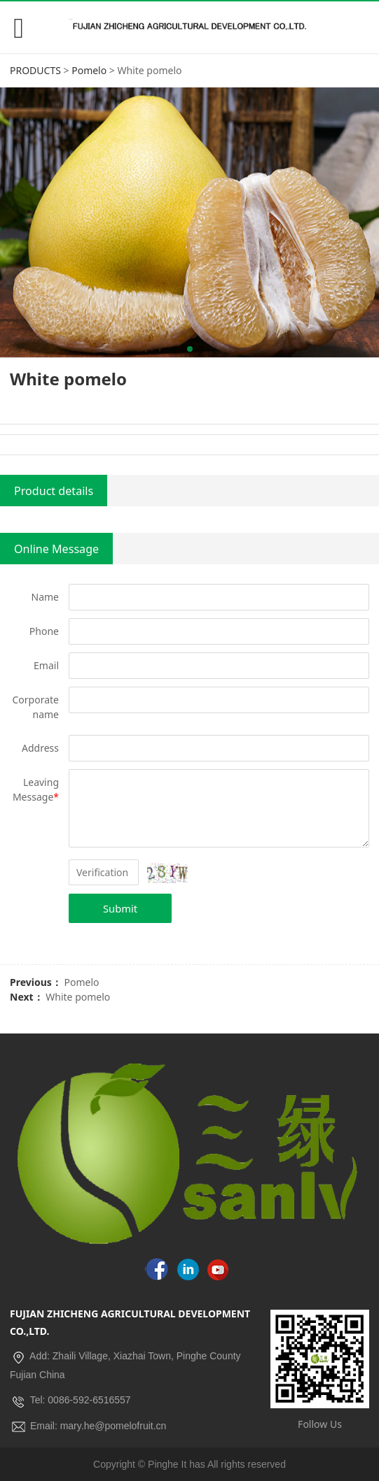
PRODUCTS (35, 70)
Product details (53, 491)
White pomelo (78, 996)
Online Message (56, 549)
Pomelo (88, 70)
